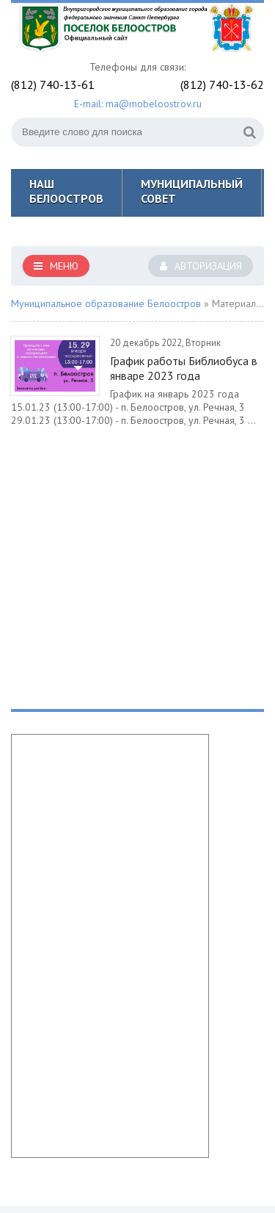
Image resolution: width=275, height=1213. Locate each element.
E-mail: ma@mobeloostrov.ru (138, 103)
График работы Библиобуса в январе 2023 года (183, 368)
